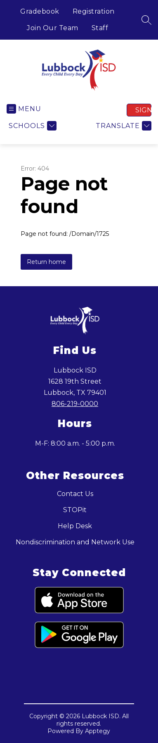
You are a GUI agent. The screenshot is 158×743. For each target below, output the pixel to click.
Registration (94, 11)
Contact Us (75, 494)
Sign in (143, 110)
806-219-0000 (75, 404)
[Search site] (146, 20)
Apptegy (97, 731)
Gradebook (39, 11)
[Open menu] (24, 109)
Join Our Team (52, 28)
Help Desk (75, 526)
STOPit (75, 510)
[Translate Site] (122, 126)
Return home (46, 262)
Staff (100, 28)
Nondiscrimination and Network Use (75, 542)
